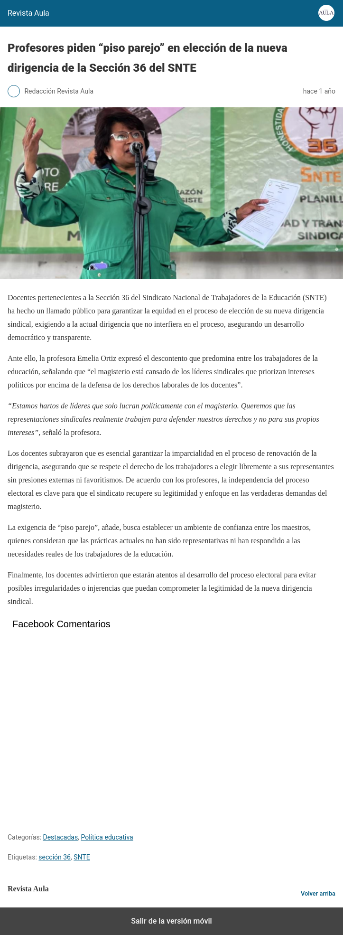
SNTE (82, 857)
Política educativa (107, 837)
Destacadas (60, 837)
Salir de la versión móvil (171, 921)
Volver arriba (318, 893)
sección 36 (54, 857)
